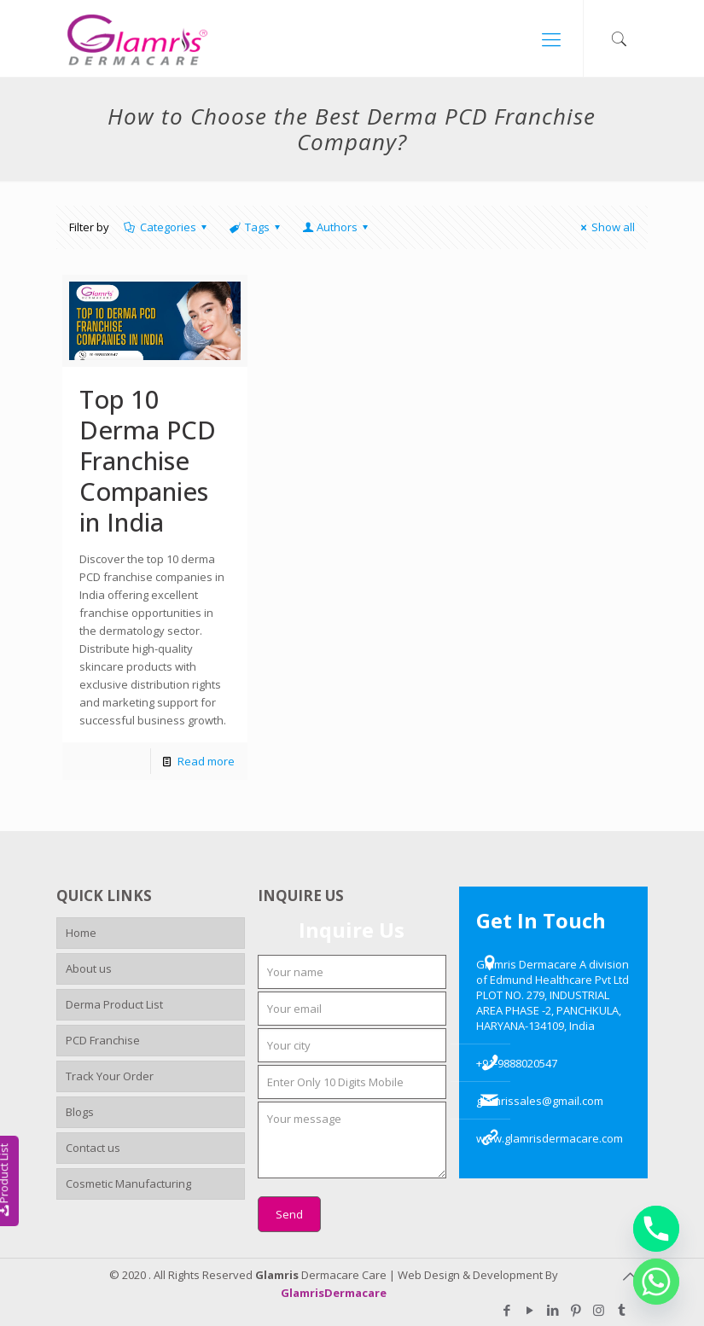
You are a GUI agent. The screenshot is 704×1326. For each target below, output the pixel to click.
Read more (206, 761)
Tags (256, 227)
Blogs (80, 1112)
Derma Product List (114, 1004)
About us (89, 968)
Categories (167, 227)
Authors (336, 227)
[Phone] (656, 1229)
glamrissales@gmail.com (539, 1100)
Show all (605, 227)
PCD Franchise (103, 1040)
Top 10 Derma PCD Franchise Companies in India (147, 460)
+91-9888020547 (516, 1063)
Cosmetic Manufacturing (128, 1183)
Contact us (93, 1147)
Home (81, 932)
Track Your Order (110, 1076)
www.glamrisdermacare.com (549, 1138)
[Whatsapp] (656, 1282)
